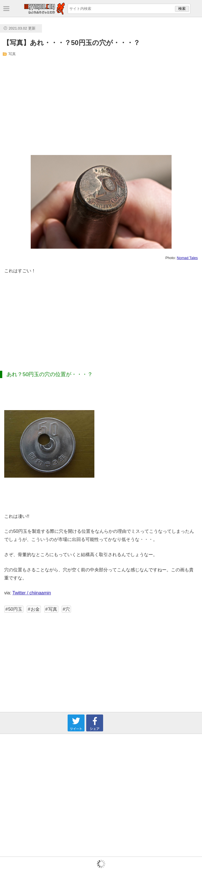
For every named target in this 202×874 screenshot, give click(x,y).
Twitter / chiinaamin (31, 592)
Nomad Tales (187, 258)
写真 (12, 54)
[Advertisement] (58, 105)
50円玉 (15, 609)
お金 (35, 609)
